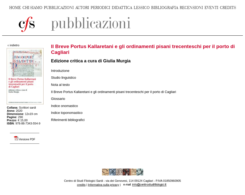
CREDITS (228, 8)
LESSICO (142, 8)
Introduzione (60, 71)
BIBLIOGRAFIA (164, 8)
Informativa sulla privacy (103, 184)
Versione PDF (27, 139)
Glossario (58, 99)
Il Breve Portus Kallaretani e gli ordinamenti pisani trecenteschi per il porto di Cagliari (113, 92)
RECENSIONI (191, 8)
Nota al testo (60, 85)
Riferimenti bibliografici (68, 120)
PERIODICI (100, 8)
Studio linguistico (63, 78)
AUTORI (82, 8)
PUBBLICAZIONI (59, 8)
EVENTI (211, 8)
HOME (15, 8)
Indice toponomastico (66, 113)
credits (81, 184)
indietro (14, 45)
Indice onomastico (64, 106)
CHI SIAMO (32, 8)
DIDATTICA (122, 8)
